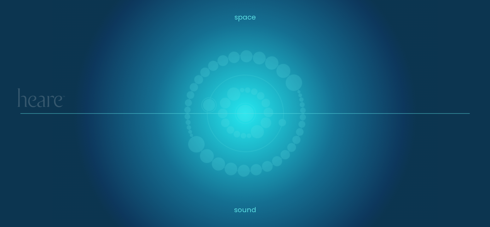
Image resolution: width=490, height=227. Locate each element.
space (245, 17)
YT (437, 103)
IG (429, 103)
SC (470, 103)
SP (461, 103)
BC (445, 103)
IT (453, 103)
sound (245, 210)
